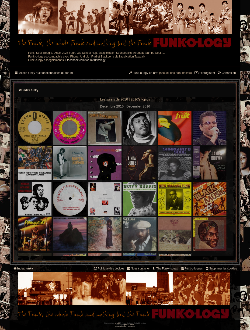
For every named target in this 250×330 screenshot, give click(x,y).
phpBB (117, 323)
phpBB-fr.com (129, 325)
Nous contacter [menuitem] (138, 268)
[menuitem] (226, 73)
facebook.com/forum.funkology (86, 60)
